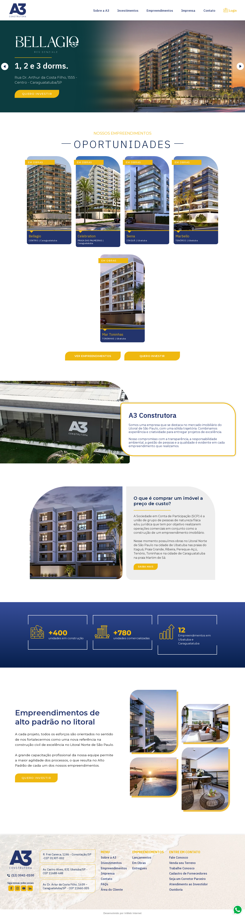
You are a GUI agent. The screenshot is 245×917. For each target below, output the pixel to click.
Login (230, 11)
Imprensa (188, 11)
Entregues (139, 868)
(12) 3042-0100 (20, 875)
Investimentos (127, 11)
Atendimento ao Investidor (188, 884)
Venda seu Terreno (182, 863)
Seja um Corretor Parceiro (187, 879)
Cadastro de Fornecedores (188, 873)
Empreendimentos (160, 11)
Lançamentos (141, 857)
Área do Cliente (112, 889)
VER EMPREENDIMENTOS (93, 356)
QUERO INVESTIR (37, 93)
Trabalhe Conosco (182, 868)
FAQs (104, 884)
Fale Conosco (178, 857)
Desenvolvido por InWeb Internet (122, 913)
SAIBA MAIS (145, 566)
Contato (209, 11)
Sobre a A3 (101, 11)
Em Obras (139, 863)
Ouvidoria (176, 889)
